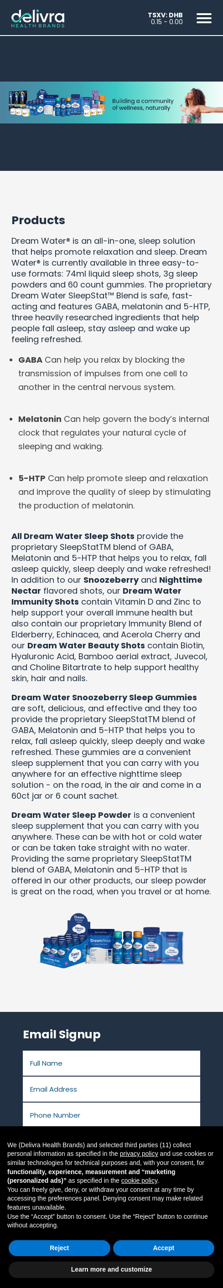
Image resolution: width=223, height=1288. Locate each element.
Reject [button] (59, 1248)
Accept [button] (163, 1248)
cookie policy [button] (139, 1180)
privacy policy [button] (139, 1153)
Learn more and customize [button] (111, 1269)
